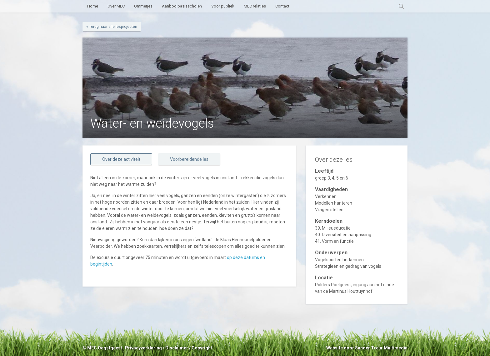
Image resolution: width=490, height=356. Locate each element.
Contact (282, 6)
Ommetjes (143, 6)
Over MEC (116, 6)
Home (92, 6)
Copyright (202, 347)
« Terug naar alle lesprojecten (111, 26)
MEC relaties (255, 6)
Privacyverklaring (143, 347)
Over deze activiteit (121, 159)
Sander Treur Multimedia (381, 347)
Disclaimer (176, 347)
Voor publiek (222, 6)
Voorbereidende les (189, 159)
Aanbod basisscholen (182, 6)
